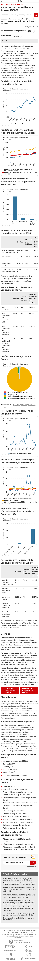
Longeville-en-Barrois (11, 786)
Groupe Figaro (29, 936)
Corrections (9, 936)
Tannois (30, 19)
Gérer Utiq (19, 934)
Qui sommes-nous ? (10, 930)
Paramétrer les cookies (9, 934)
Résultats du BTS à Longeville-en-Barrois (18, 850)
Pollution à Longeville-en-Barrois (15, 828)
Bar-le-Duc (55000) (10, 769)
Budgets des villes (10, 4)
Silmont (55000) (9, 767)
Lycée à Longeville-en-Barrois (14, 811)
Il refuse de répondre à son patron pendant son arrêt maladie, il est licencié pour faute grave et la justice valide (19, 889)
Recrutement (15, 932)
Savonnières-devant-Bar (17, 19)
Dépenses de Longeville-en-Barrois (29, 690)
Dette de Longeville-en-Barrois (10, 690)
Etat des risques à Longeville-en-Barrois (18, 819)
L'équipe (19, 930)
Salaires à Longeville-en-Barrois (15, 789)
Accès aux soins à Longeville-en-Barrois (17, 822)
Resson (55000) (9, 772)
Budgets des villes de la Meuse (15, 775)
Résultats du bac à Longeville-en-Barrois (18, 844)
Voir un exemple (31, 866)
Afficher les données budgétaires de (13, 30)
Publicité (33, 930)
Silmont (3, 21)
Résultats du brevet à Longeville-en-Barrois (19, 847)
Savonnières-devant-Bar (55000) (15, 761)
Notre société (26, 930)
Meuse (20, 4)
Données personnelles (27, 932)
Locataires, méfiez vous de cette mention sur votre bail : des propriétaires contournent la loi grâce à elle (18, 908)
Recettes (5, 41)
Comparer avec (6, 35)
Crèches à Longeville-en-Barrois (15, 814)
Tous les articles (28, 934)
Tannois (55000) (9, 764)
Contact (8, 932)
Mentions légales (19, 936)
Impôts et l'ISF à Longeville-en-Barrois (17, 795)
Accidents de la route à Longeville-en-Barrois (20, 803)
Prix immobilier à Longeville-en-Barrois (17, 792)
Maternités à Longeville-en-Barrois (16, 816)
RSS (35, 934)
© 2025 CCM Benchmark (19, 938)
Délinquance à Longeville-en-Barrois (16, 825)
